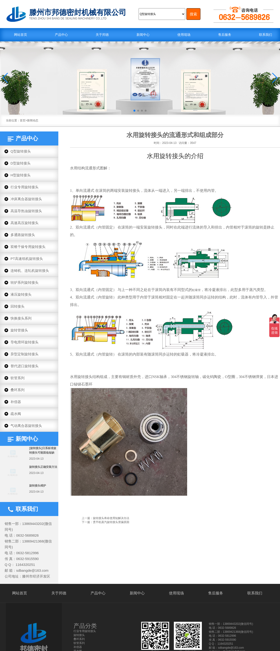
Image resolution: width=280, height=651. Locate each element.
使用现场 (183, 34)
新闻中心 (143, 34)
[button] (5, 78)
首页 (22, 120)
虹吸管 (196, 290)
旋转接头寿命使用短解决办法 (111, 518)
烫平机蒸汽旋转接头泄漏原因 (111, 522)
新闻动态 (32, 120)
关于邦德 (102, 34)
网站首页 (20, 34)
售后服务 (224, 34)
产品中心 (61, 34)
